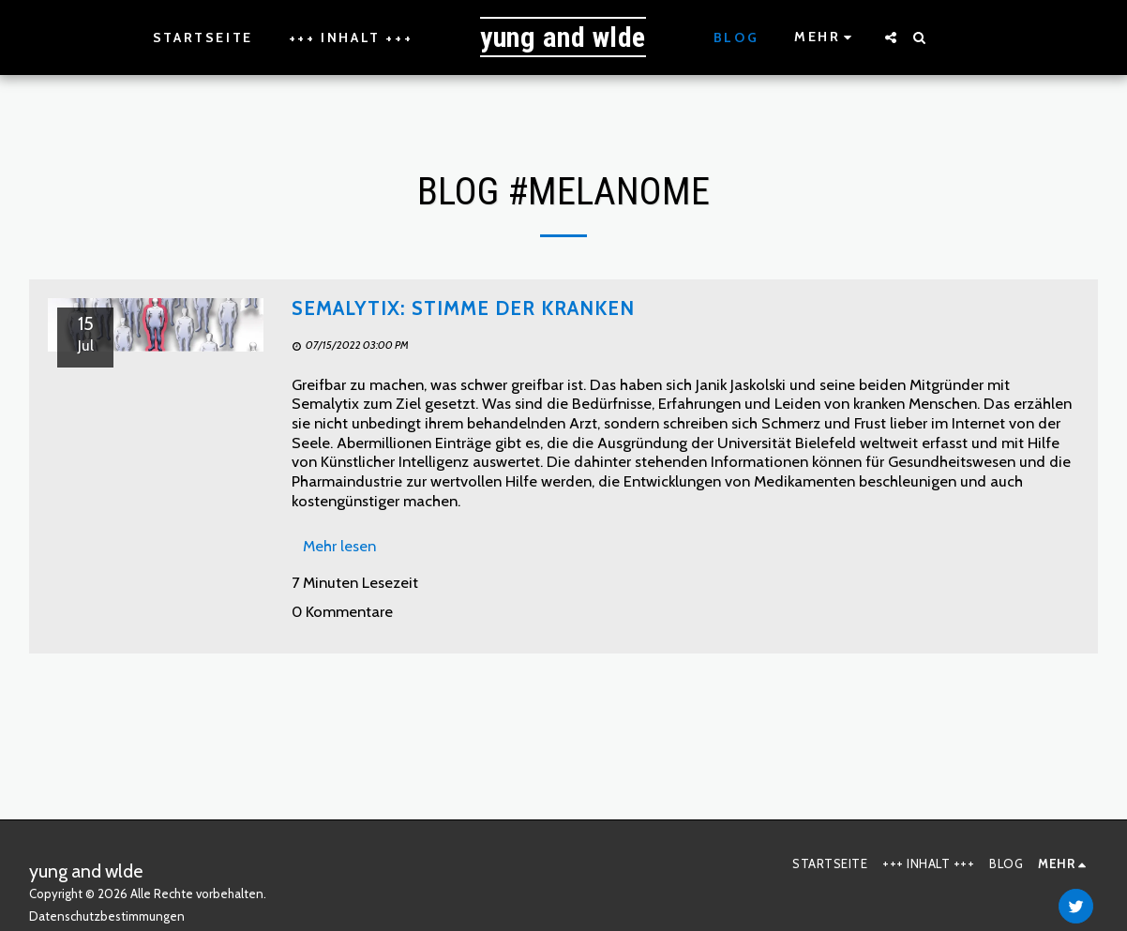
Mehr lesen (339, 545)
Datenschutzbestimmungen (107, 915)
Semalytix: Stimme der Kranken (463, 308)
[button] (891, 37)
